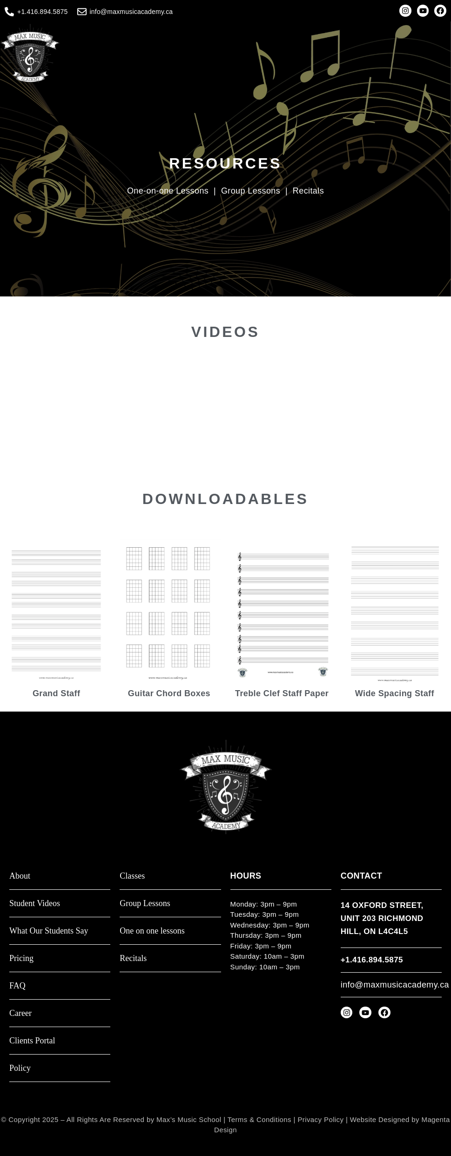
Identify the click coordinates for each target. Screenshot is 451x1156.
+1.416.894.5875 (42, 11)
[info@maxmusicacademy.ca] (82, 11)
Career (20, 1013)
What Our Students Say (48, 931)
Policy (20, 1068)
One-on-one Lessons (168, 190)
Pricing (21, 958)
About (19, 876)
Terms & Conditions (259, 1119)
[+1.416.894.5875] (9, 11)
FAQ (17, 985)
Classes (132, 876)
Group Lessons (252, 190)
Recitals (308, 190)
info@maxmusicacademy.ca (131, 11)
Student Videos (34, 903)
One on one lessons (152, 931)
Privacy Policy (320, 1119)
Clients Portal (32, 1040)
